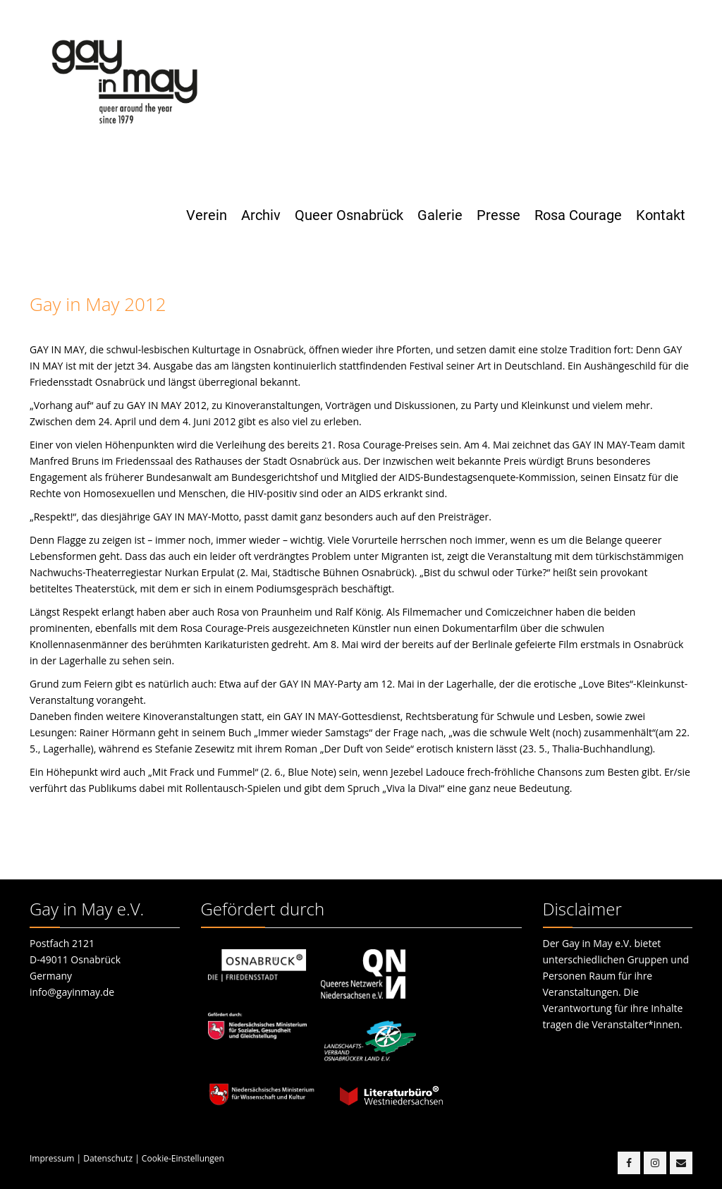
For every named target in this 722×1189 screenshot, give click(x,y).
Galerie (440, 215)
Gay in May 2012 (98, 304)
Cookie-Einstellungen (183, 1158)
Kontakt (660, 215)
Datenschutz (108, 1158)
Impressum (52, 1158)
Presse (498, 215)
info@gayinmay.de (72, 992)
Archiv (261, 215)
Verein (206, 215)
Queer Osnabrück (349, 215)
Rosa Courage (578, 215)
